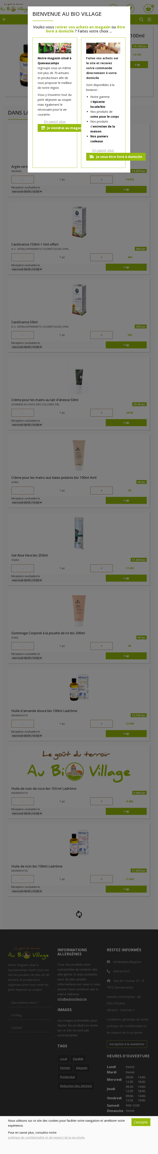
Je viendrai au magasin (63, 128)
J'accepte (141, 1122)
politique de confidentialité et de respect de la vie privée (46, 1137)
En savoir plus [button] (55, 121)
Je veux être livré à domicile (116, 156)
